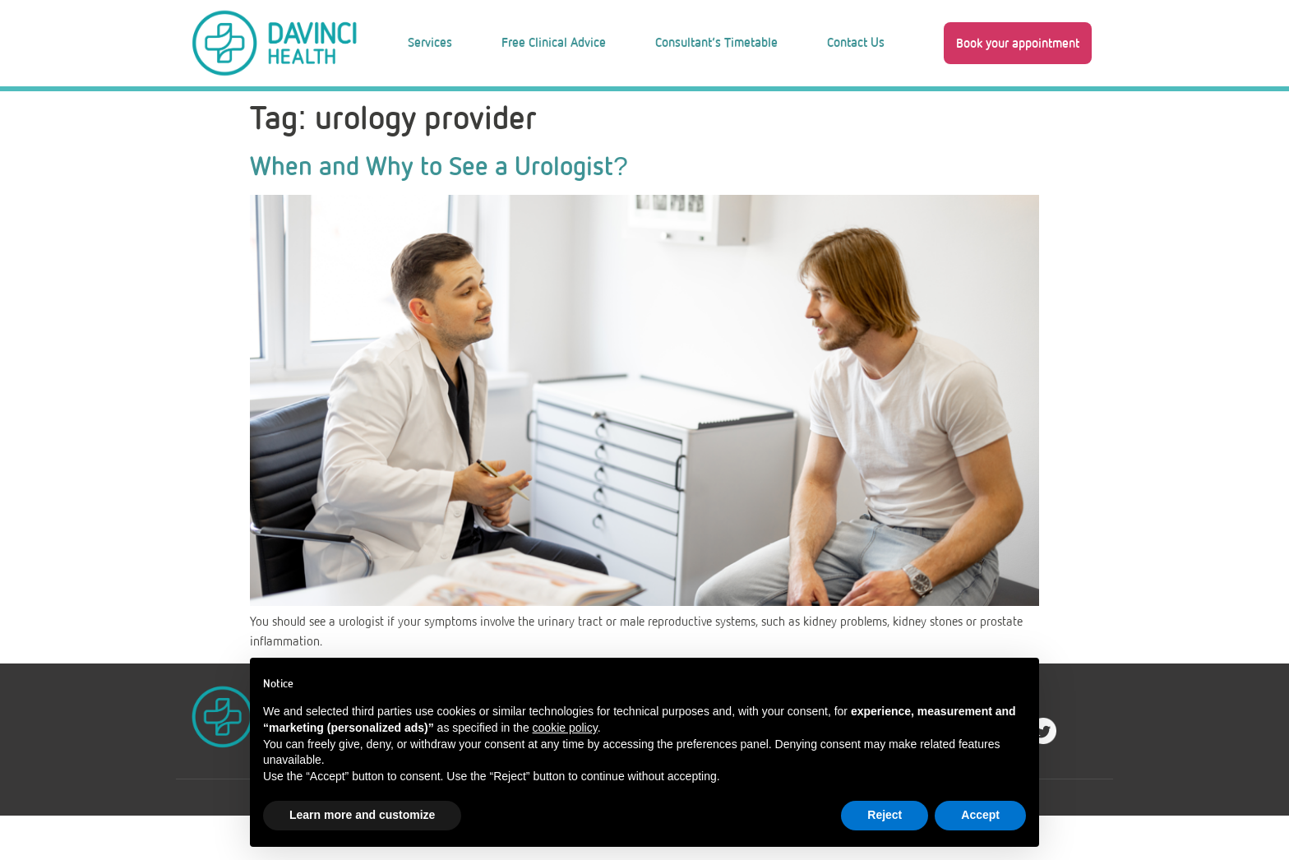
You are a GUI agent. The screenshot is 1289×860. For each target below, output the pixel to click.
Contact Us (856, 42)
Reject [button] (884, 814)
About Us (514, 110)
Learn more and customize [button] (362, 814)
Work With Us (763, 110)
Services (430, 42)
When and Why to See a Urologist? (439, 210)
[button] (1018, 42)
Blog (632, 110)
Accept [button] (980, 814)
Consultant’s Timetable (716, 42)
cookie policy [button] (565, 727)
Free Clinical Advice (553, 42)
